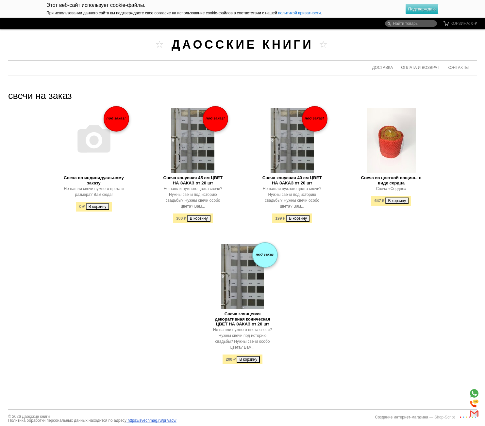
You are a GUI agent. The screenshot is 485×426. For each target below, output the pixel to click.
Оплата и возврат (420, 67)
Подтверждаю (422, 9)
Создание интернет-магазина (401, 417)
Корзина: (460, 23)
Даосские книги (242, 44)
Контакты (458, 67)
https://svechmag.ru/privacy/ (151, 420)
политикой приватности (299, 13)
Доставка (382, 67)
